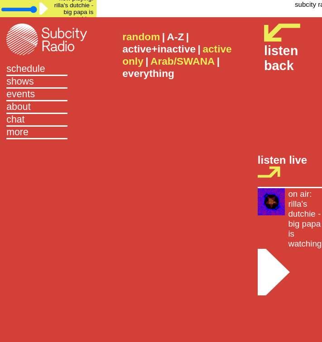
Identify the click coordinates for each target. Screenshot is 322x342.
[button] (48, 133)
